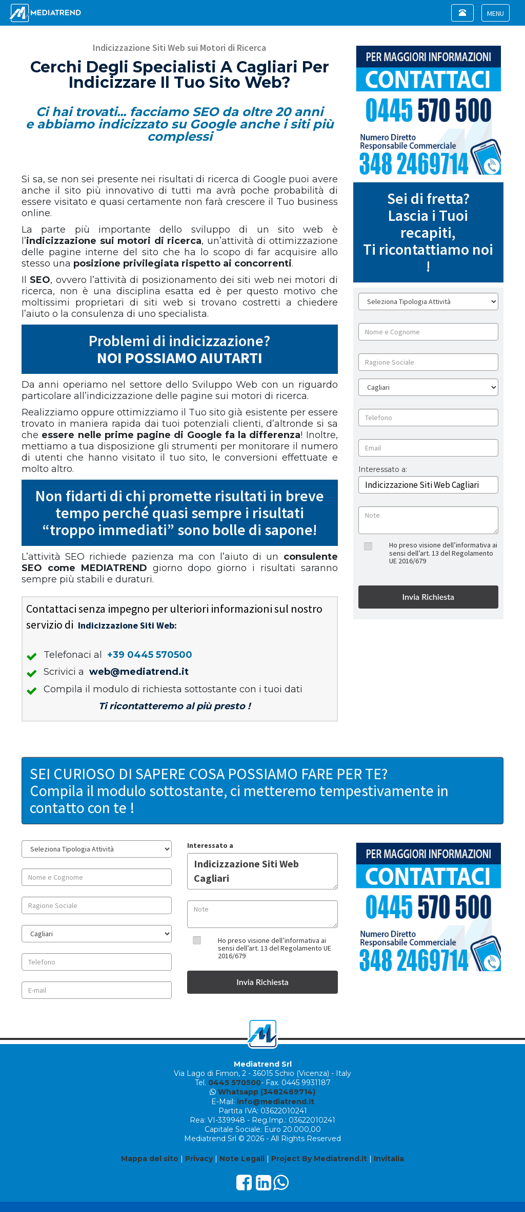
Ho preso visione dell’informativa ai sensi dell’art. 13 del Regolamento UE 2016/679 (443, 552)
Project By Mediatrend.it (319, 1158)
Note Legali (242, 1158)
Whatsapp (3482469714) (266, 1091)
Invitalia (389, 1158)
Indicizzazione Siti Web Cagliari (262, 871)
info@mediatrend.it (275, 1101)
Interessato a (210, 845)
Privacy (199, 1158)
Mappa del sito (149, 1158)
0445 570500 (234, 1082)
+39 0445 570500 (149, 654)
